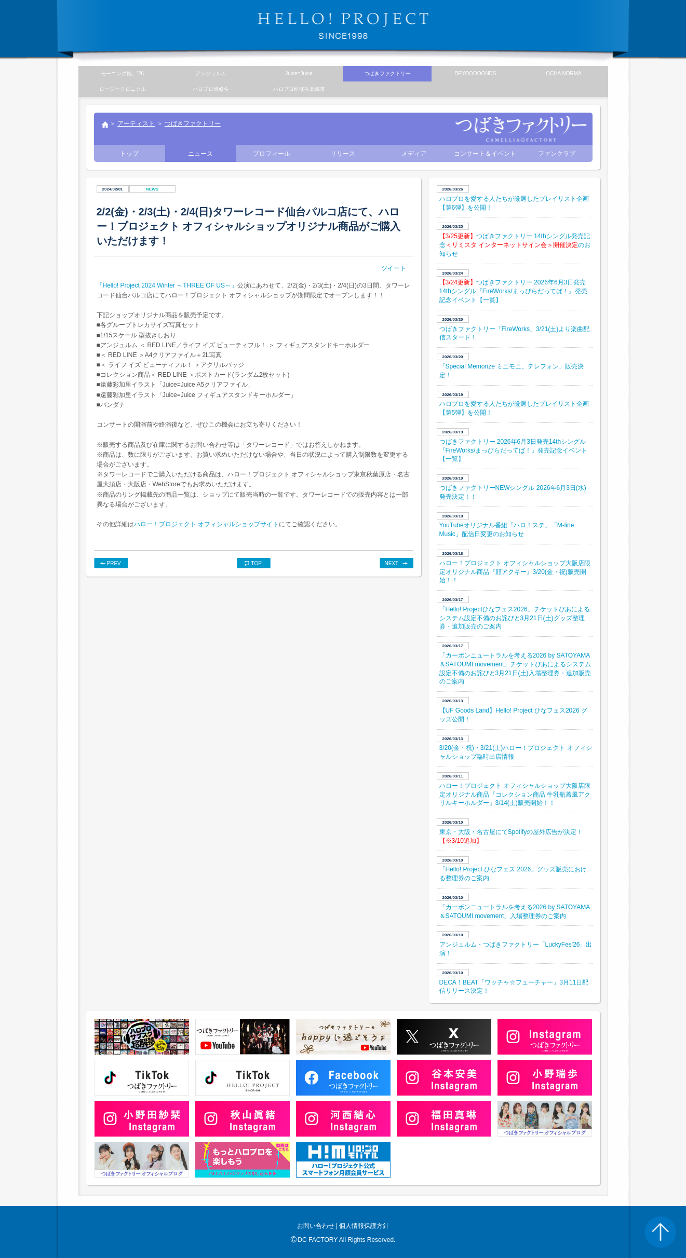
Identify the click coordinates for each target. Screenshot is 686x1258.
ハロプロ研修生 (211, 89)
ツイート (393, 268)
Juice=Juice (299, 73)
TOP (256, 563)
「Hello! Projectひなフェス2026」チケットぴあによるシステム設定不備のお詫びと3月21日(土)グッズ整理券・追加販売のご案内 (514, 618)
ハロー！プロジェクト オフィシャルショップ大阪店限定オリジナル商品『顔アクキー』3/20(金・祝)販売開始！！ (514, 571)
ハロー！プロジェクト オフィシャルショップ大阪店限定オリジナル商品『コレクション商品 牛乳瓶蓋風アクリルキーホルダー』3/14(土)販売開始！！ (514, 794)
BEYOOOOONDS (475, 73)
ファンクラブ (556, 153)
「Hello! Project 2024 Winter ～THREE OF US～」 (167, 285)
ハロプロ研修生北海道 (299, 89)
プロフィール (271, 153)
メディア (413, 153)
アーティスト (136, 123)
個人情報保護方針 (364, 1225)
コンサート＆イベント (485, 153)
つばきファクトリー (193, 123)
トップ (104, 125)
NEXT (392, 563)
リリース (342, 153)
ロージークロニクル (122, 89)
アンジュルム (210, 73)
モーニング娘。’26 (122, 73)
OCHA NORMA (563, 73)
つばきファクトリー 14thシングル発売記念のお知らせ (514, 245)
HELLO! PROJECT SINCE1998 (343, 26)
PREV (114, 563)
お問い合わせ (315, 1225)
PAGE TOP (660, 1232)
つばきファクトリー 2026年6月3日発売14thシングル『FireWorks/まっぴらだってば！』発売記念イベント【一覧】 (513, 291)
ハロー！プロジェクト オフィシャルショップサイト (206, 524)
